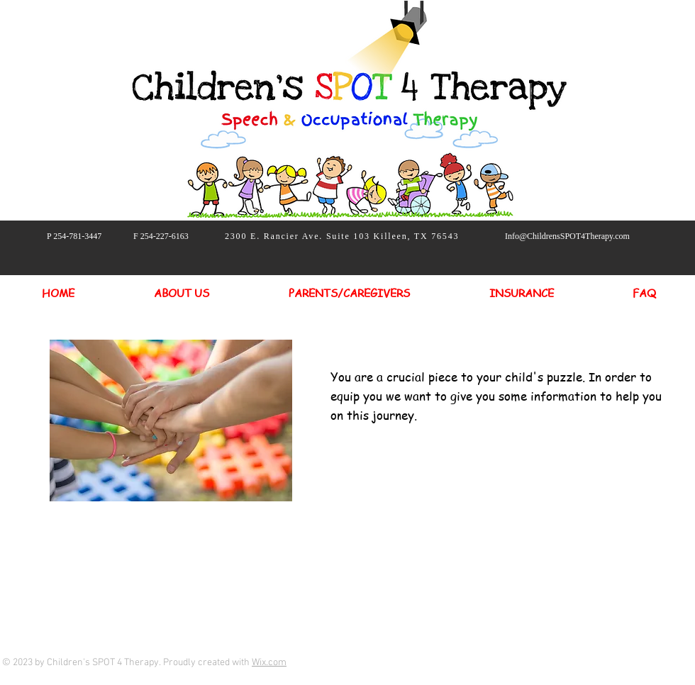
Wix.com (269, 663)
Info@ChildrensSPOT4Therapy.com (567, 236)
